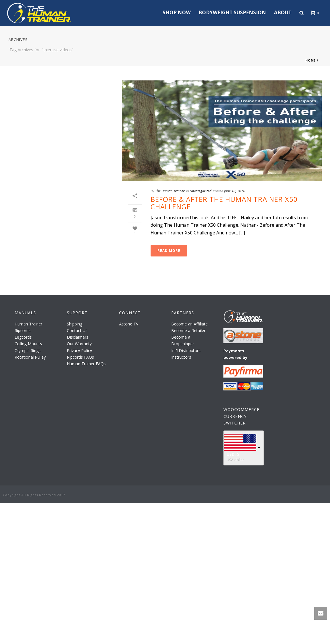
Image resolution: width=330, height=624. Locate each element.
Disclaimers (77, 337)
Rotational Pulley (30, 357)
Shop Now (177, 12)
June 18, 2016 (234, 191)
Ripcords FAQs (80, 357)
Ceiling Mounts (28, 343)
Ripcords (23, 330)
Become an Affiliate (189, 324)
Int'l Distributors (186, 350)
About (282, 12)
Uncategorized (200, 191)
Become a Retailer (188, 330)
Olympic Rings (28, 350)
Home (310, 60)
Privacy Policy (79, 350)
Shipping (74, 324)
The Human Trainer (170, 191)
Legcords (23, 337)
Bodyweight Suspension (232, 12)
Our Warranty (79, 343)
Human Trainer (28, 324)
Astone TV (128, 324)
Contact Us (77, 330)
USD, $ (233, 454)
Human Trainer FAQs (86, 363)
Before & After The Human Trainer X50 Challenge (224, 202)
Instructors (181, 357)
